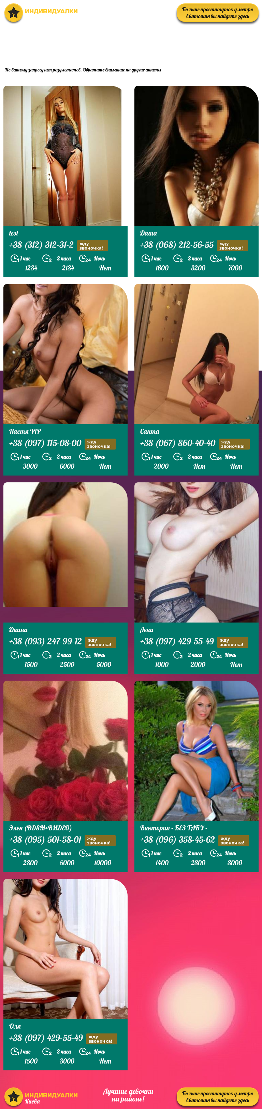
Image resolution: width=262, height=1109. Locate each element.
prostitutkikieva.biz (216, 43)
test (13, 233)
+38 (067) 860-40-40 (195, 444)
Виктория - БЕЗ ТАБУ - (173, 828)
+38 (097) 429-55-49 (194, 642)
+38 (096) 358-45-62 (194, 840)
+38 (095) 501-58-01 (62, 840)
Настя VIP (25, 431)
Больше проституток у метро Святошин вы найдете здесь (217, 12)
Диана (18, 629)
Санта (149, 431)
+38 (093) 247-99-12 (62, 642)
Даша (148, 233)
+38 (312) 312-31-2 (58, 245)
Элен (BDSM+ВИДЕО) (40, 828)
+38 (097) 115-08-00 (62, 444)
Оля (15, 1026)
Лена (146, 629)
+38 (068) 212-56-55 (194, 245)
